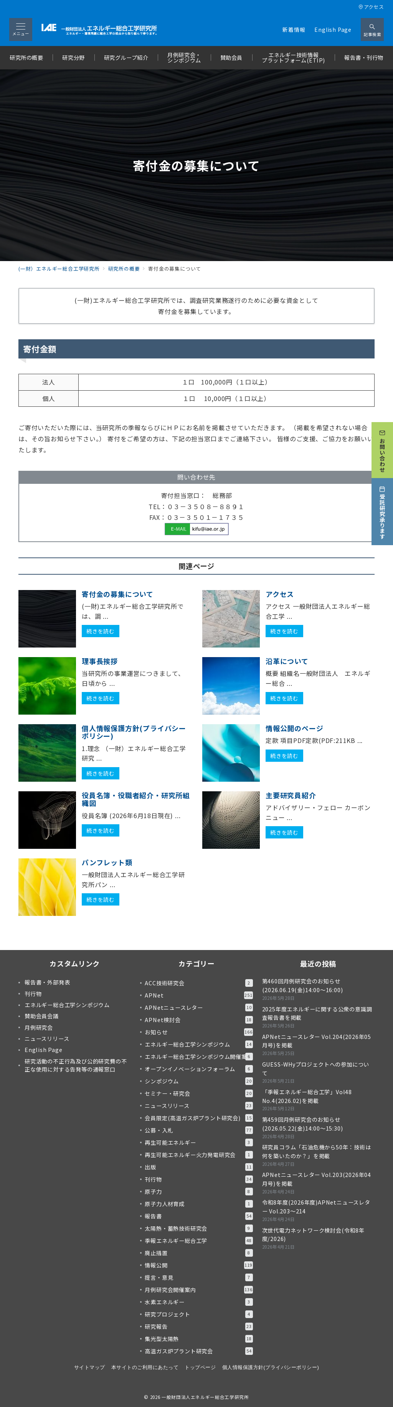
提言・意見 (199, 1277)
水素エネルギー (199, 1302)
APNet (199, 995)
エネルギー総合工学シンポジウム (199, 1044)
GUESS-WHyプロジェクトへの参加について (316, 1068)
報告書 (199, 1216)
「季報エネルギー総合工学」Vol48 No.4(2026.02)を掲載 (307, 1096)
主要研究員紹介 (291, 795)
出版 (199, 1167)
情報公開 (199, 1265)
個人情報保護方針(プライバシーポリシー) (134, 732)
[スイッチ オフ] (372, 29)
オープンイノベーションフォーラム (199, 1069)
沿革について (287, 661)
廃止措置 (199, 1253)
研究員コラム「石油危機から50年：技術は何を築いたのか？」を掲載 (316, 1151)
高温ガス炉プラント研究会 (199, 1351)
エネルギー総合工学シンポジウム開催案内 (199, 1056)
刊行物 (199, 1179)
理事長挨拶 (100, 661)
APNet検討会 (199, 1020)
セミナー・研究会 (199, 1093)
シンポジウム (199, 1081)
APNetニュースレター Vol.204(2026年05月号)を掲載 (316, 1041)
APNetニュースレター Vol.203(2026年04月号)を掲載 (316, 1179)
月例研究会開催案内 (199, 1290)
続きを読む (100, 631)
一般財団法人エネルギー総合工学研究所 (205, 1397)
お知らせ (199, 1032)
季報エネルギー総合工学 (199, 1240)
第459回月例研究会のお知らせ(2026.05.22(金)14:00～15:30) (302, 1124)
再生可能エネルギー (199, 1142)
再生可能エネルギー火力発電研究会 (199, 1155)
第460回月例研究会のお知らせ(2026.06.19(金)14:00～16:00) (302, 985)
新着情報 (293, 29)
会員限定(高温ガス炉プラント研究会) (199, 1118)
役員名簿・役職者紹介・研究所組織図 (136, 799)
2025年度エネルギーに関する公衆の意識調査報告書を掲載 (317, 1013)
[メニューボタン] (20, 29)
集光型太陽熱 (199, 1339)
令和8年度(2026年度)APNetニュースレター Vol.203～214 (316, 1206)
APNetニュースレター (199, 1007)
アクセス (371, 6)
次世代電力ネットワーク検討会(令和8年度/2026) (313, 1234)
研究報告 (199, 1326)
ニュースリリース (199, 1105)
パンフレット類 (107, 862)
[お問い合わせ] (382, 447)
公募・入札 (199, 1130)
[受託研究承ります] (382, 508)
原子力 (199, 1191)
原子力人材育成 (199, 1204)
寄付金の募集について (118, 594)
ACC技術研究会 (199, 983)
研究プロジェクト (199, 1314)
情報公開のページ (294, 728)
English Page (333, 29)
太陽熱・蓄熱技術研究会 (199, 1228)
